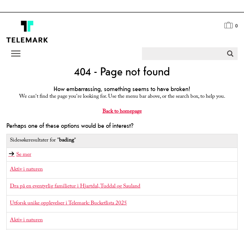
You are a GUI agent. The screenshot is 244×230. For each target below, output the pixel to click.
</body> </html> (122, 115)
